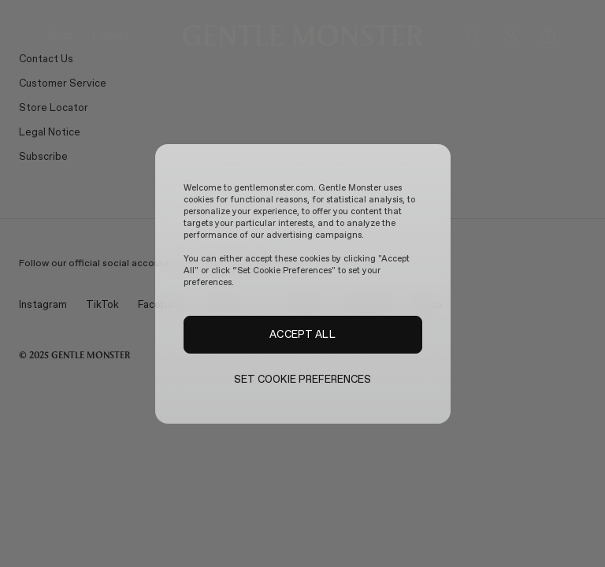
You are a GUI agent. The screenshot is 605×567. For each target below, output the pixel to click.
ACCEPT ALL (302, 334)
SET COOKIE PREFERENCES (303, 379)
